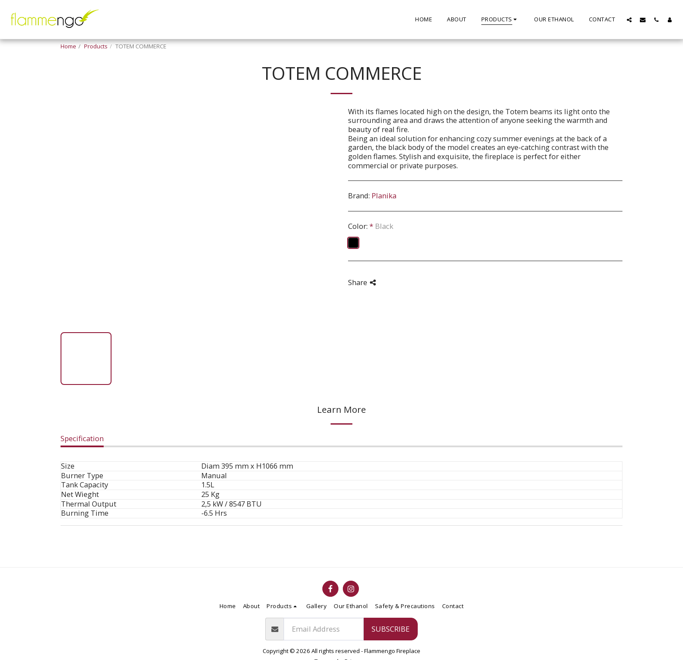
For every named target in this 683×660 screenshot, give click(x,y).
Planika (384, 196)
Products (96, 46)
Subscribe (390, 629)
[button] (629, 20)
